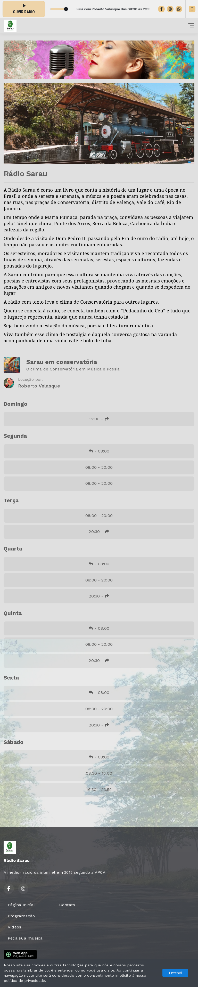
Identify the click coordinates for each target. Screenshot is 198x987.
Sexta (11, 678)
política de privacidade (24, 980)
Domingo (16, 404)
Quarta (13, 549)
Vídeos (14, 927)
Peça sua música (25, 938)
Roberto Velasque (39, 386)
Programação (21, 915)
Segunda (15, 436)
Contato (67, 904)
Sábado (13, 742)
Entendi (175, 973)
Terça (11, 500)
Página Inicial (21, 904)
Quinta (13, 613)
